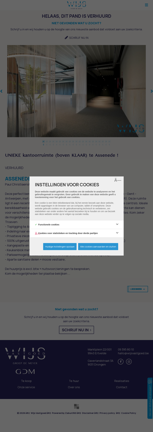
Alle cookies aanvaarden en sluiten (98, 246)
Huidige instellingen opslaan (60, 246)
